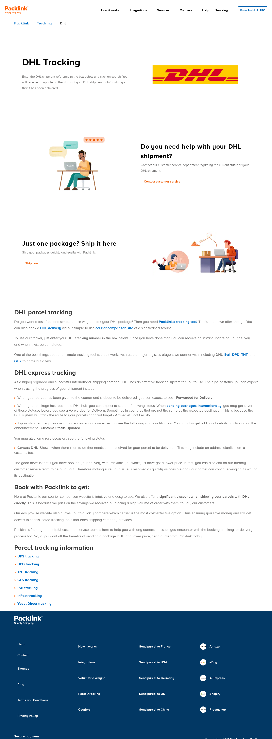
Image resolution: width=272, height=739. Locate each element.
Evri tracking (27, 588)
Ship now (31, 263)
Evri (227, 355)
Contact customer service (162, 181)
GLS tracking (27, 580)
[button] (112, 10)
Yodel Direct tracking (34, 604)
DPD (235, 355)
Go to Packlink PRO (252, 10)
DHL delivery (50, 328)
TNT (244, 355)
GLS (17, 361)
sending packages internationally (194, 406)
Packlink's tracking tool (178, 322)
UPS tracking (28, 556)
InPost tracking (29, 596)
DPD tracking (28, 564)
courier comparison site (114, 328)
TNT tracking (27, 572)
